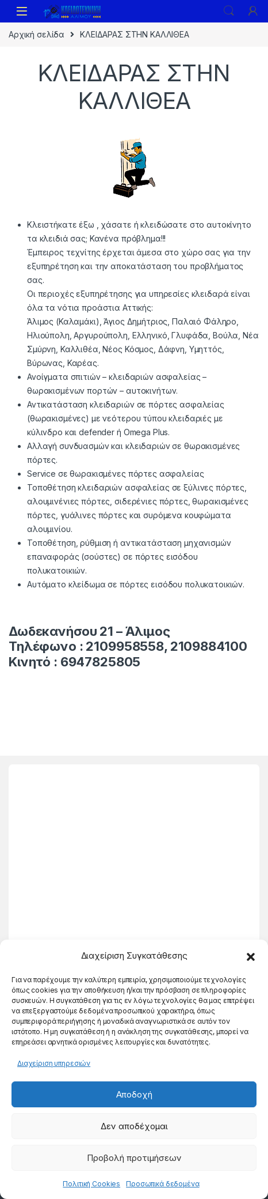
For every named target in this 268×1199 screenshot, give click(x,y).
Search (229, 11)
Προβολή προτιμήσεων (134, 1157)
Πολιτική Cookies (91, 1183)
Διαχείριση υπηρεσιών (53, 1063)
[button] (250, 956)
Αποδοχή (134, 1094)
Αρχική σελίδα (36, 34)
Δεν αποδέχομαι (134, 1126)
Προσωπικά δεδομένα (162, 1183)
